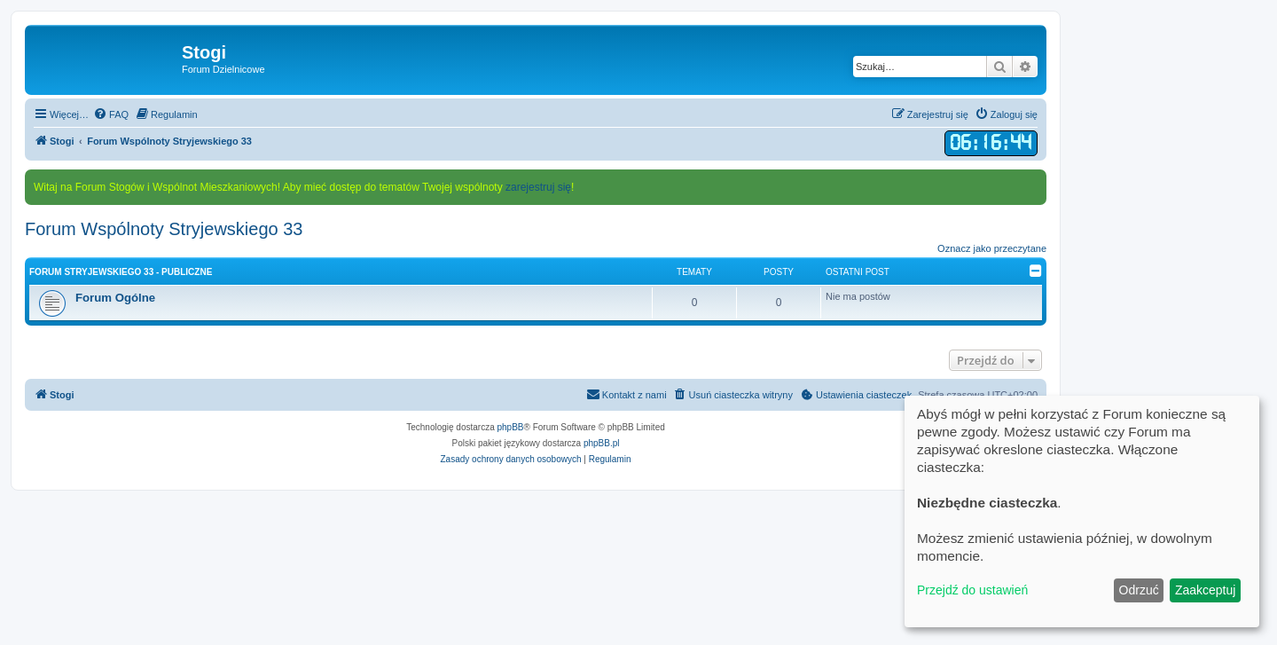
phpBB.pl (602, 443)
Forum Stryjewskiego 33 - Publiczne (120, 272)
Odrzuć (1139, 590)
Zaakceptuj (1205, 590)
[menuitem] (111, 114)
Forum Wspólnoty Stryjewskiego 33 (163, 229)
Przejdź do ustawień (972, 590)
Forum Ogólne (115, 297)
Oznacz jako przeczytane (991, 248)
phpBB (510, 427)
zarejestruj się (538, 187)
